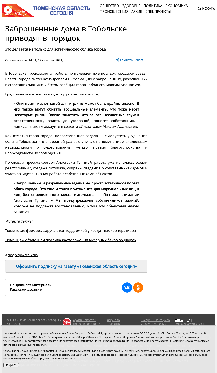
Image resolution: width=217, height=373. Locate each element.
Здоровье (131, 5)
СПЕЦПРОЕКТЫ (158, 11)
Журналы (113, 320)
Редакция (114, 324)
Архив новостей (84, 320)
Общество (109, 5)
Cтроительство (16, 60)
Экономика (177, 5)
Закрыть (11, 365)
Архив (136, 11)
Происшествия (114, 11)
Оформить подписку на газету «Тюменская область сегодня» (76, 266)
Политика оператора (63, 358)
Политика (152, 5)
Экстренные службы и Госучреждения (155, 322)
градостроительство (23, 255)
